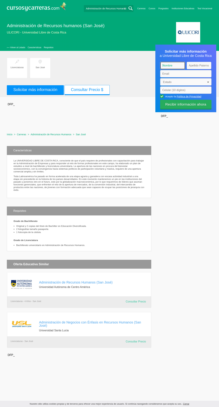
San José (81, 134)
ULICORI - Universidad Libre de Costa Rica (36, 32)
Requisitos (48, 47)
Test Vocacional (204, 9)
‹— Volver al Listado (16, 47)
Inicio (9, 134)
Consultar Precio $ (87, 89)
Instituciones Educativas (183, 9)
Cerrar (186, 404)
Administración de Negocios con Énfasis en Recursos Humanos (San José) (90, 323)
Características (34, 47)
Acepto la (182, 96)
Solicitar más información (35, 89)
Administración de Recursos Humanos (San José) (76, 282)
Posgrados (163, 9)
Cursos (152, 9)
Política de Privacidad (189, 96)
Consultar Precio (136, 301)
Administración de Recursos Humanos (51, 134)
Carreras (141, 9)
